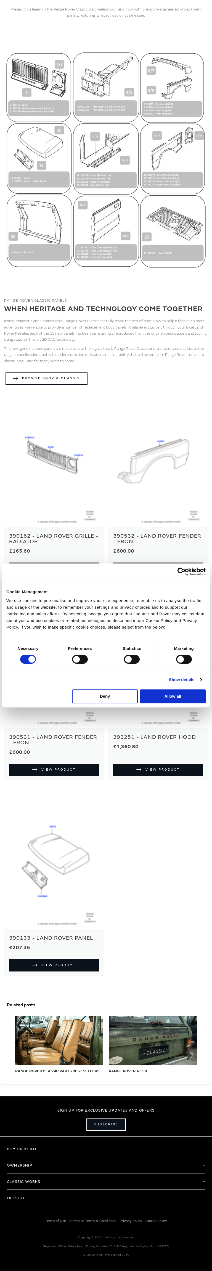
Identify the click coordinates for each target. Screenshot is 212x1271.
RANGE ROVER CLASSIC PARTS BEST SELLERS (57, 1071)
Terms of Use (55, 1221)
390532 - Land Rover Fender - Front (157, 538)
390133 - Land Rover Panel (51, 937)
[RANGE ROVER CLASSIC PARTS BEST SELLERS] (59, 1040)
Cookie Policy (156, 1221)
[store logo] (106, 7)
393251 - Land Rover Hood (154, 737)
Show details (182, 679)
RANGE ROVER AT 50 (128, 1071)
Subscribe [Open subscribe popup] (106, 1124)
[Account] (191, 8)
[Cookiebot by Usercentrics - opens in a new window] (181, 572)
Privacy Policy (131, 1221)
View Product (58, 770)
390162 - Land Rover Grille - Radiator (53, 538)
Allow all (172, 696)
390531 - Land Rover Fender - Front (53, 740)
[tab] (106, 1148)
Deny (105, 696)
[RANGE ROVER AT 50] (153, 1040)
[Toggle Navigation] (6, 7)
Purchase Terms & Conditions (92, 1221)
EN (178, 8)
